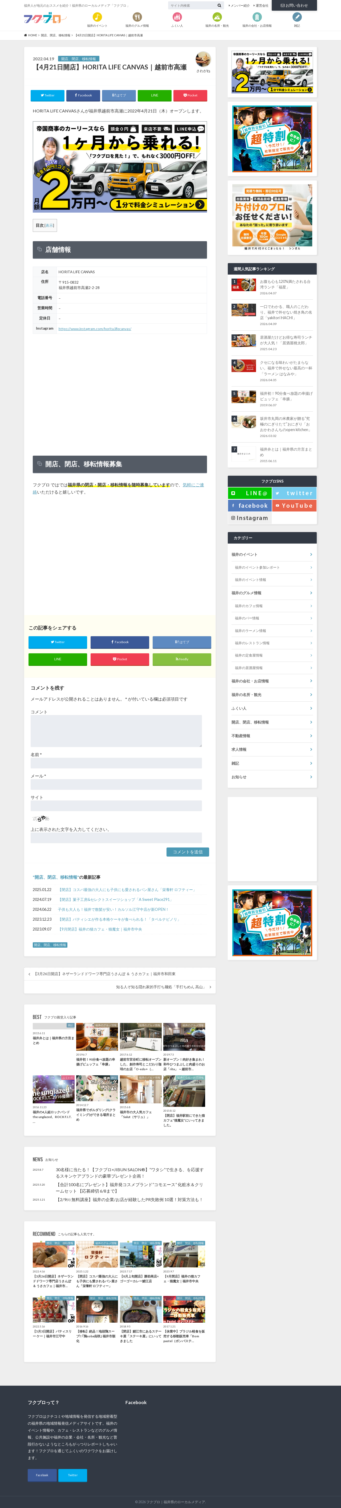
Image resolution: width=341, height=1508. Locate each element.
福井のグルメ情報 (246, 593)
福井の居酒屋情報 (249, 668)
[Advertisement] (120, 555)
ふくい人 (239, 708)
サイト (37, 797)
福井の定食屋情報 (249, 655)
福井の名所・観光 (246, 694)
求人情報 (239, 749)
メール (38, 775)
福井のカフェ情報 (249, 606)
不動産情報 (241, 735)
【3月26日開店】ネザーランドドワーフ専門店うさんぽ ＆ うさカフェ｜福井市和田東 (104, 974)
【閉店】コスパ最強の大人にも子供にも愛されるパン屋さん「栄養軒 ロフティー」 (127, 889)
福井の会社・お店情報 (250, 681)
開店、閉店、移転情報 (56, 877)
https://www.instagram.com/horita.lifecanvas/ (95, 329)
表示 (49, 225)
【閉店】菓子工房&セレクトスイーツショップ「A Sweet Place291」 (115, 899)
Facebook (42, 1475)
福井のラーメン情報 (250, 630)
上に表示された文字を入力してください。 (71, 829)
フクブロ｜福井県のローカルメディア (175, 1502)
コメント (39, 711)
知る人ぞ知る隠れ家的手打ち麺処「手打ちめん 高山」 (161, 987)
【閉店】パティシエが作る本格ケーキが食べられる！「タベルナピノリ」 (119, 919)
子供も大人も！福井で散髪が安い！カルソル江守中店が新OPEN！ (113, 909)
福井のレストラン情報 (252, 643)
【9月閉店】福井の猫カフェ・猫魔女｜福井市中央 (100, 929)
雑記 (235, 763)
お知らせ (239, 777)
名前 (36, 754)
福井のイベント (245, 554)
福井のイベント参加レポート (257, 567)
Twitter (73, 1475)
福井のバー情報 (247, 618)
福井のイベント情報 (250, 579)
